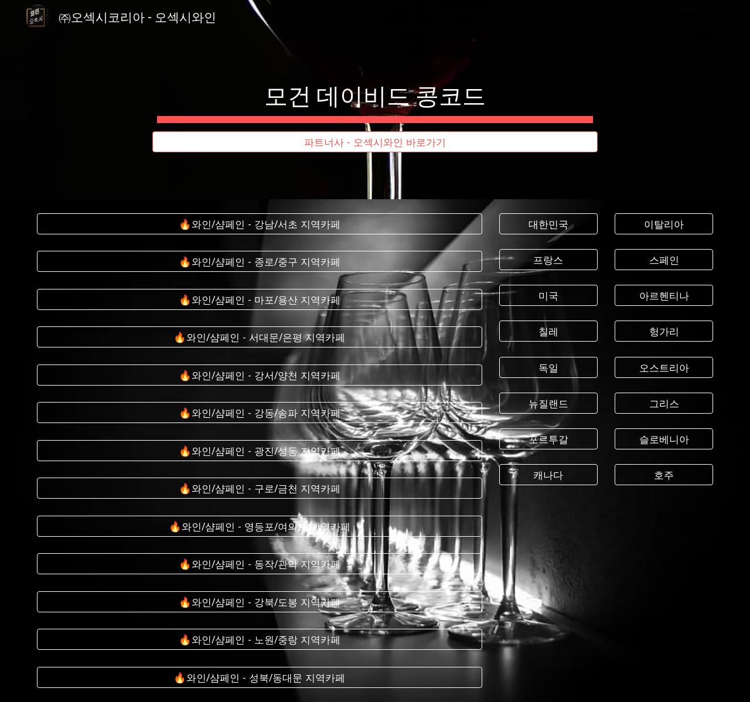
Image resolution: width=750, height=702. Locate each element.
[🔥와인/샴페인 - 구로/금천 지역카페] (260, 488)
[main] (375, 89)
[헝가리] (663, 331)
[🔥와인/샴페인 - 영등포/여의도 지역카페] (260, 526)
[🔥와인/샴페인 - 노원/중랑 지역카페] (260, 639)
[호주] (663, 475)
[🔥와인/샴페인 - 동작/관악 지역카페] (260, 564)
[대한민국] (548, 224)
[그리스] (663, 403)
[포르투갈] (548, 439)
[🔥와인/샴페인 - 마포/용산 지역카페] (260, 299)
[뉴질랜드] (548, 403)
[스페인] (663, 260)
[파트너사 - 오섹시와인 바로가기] (375, 142)
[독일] (548, 367)
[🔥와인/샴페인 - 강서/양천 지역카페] (260, 375)
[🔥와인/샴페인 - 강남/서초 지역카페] (260, 224)
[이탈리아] (663, 224)
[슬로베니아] (663, 439)
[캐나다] (548, 475)
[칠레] (548, 331)
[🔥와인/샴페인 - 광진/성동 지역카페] (260, 451)
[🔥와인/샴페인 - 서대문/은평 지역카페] (260, 337)
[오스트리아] (663, 367)
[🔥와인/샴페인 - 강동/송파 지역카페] (260, 413)
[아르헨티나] (663, 295)
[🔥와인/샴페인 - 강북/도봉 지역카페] (260, 602)
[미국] (548, 295)
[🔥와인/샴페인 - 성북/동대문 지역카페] (260, 677)
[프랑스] (548, 260)
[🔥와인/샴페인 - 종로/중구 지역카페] (260, 261)
